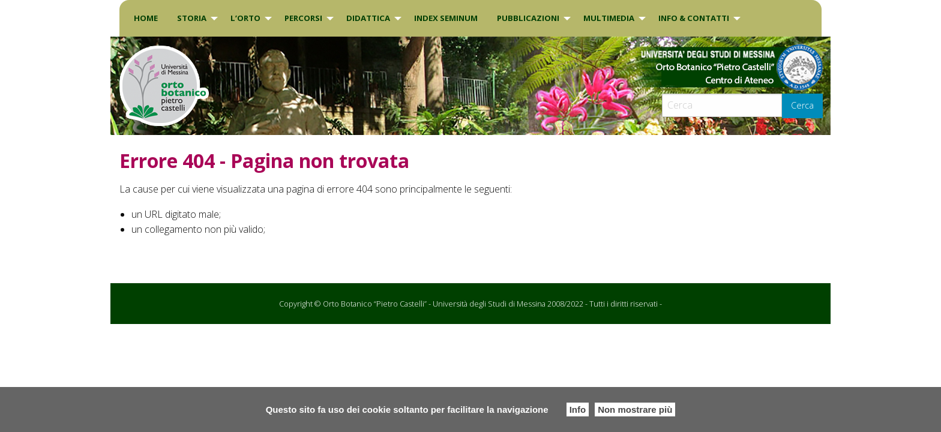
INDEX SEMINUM (446, 18)
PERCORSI (303, 18)
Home (146, 18)
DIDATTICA (368, 18)
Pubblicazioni (528, 18)
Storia (191, 18)
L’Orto (245, 18)
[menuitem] (145, 18)
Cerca (802, 105)
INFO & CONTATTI (693, 18)
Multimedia (608, 18)
